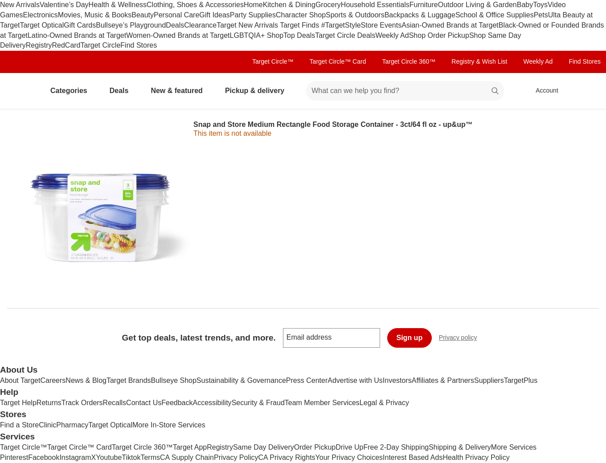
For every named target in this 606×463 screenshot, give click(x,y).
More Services (513, 447)
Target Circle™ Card (338, 61)
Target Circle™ (273, 61)
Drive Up (349, 447)
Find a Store (19, 425)
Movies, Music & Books (94, 15)
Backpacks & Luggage (420, 15)
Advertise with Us (355, 380)
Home (253, 4)
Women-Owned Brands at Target (177, 35)
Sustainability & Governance (241, 380)
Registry (39, 45)
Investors (397, 380)
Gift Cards (80, 25)
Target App (190, 447)
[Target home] (19, 91)
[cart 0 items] (587, 91)
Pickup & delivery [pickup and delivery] (258, 90)
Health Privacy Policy (475, 457)
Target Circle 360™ (408, 61)
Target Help (18, 402)
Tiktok (131, 457)
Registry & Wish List (479, 61)
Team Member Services (322, 402)
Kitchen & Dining (289, 4)
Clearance (200, 25)
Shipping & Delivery (460, 447)
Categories (72, 90)
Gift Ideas (214, 15)
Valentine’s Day (64, 4)
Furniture (423, 4)
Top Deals (299, 35)
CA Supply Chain (187, 457)
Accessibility (211, 402)
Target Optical (42, 25)
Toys (540, 4)
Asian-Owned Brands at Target (450, 25)
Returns (49, 402)
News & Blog (86, 380)
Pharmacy (72, 425)
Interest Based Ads (412, 457)
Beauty (142, 15)
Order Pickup (315, 447)
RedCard (66, 45)
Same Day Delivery (263, 447)
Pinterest (14, 457)
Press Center (307, 380)
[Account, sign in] (542, 91)
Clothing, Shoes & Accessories (195, 4)
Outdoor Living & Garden (477, 4)
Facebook (43, 457)
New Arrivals (20, 4)
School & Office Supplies (494, 15)
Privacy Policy (236, 457)
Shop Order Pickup (439, 35)
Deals (175, 25)
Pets (541, 15)
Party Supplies (253, 15)
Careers (53, 380)
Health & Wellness (118, 4)
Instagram (75, 457)
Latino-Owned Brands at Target (77, 35)
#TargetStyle (341, 25)
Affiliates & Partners (443, 380)
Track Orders (82, 402)
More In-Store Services (168, 425)
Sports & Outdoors (355, 15)
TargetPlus (521, 380)
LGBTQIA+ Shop (257, 35)
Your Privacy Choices (349, 457)
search (495, 91)
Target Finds (300, 25)
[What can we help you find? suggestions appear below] (405, 91)
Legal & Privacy (384, 402)
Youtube (109, 457)
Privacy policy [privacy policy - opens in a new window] (461, 338)
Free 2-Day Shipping (396, 447)
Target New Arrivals (248, 25)
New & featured (180, 90)
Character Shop (301, 15)
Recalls (114, 402)
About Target (20, 380)
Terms (150, 457)
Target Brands (128, 380)
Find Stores (138, 45)
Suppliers (489, 380)
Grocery (328, 4)
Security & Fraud (258, 402)
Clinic (47, 425)
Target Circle (101, 45)
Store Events (381, 25)
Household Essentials (375, 4)
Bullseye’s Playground (131, 25)
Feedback (176, 402)
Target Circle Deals (345, 35)
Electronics (40, 15)
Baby (525, 4)
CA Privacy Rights (286, 457)
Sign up (410, 337)
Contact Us (143, 402)
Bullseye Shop (174, 380)
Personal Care (176, 15)
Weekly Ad (392, 35)
